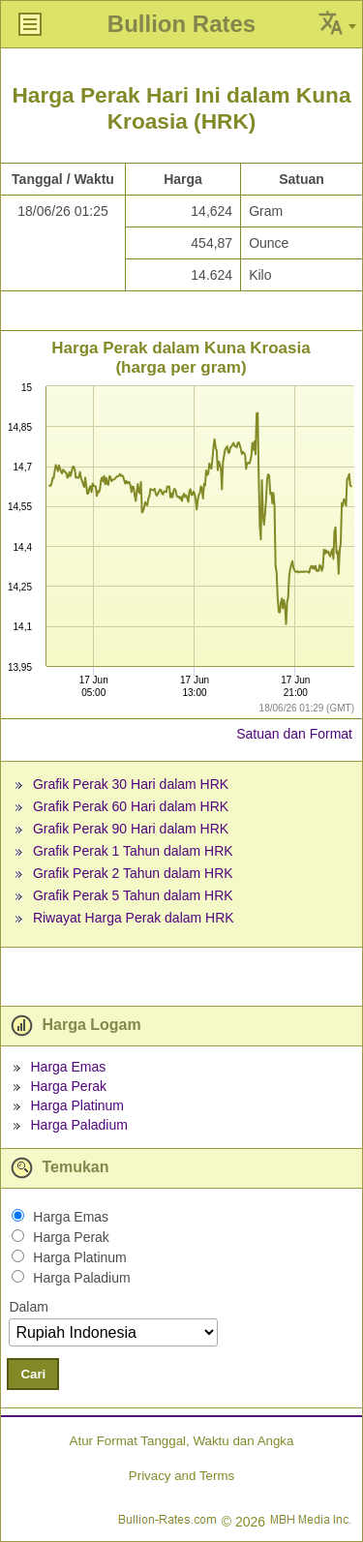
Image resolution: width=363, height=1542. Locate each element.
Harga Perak (68, 1086)
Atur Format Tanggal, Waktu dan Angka (182, 1441)
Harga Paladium (78, 1125)
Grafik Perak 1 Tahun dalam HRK (133, 851)
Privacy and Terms (181, 1475)
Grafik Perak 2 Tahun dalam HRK (133, 873)
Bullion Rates (181, 24)
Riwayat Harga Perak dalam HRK (133, 917)
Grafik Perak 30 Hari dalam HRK (130, 784)
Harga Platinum (77, 1105)
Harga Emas (68, 1066)
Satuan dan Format (294, 733)
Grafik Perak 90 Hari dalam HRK (130, 828)
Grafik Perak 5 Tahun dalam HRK (133, 895)
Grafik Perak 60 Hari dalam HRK (130, 806)
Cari (32, 1374)
